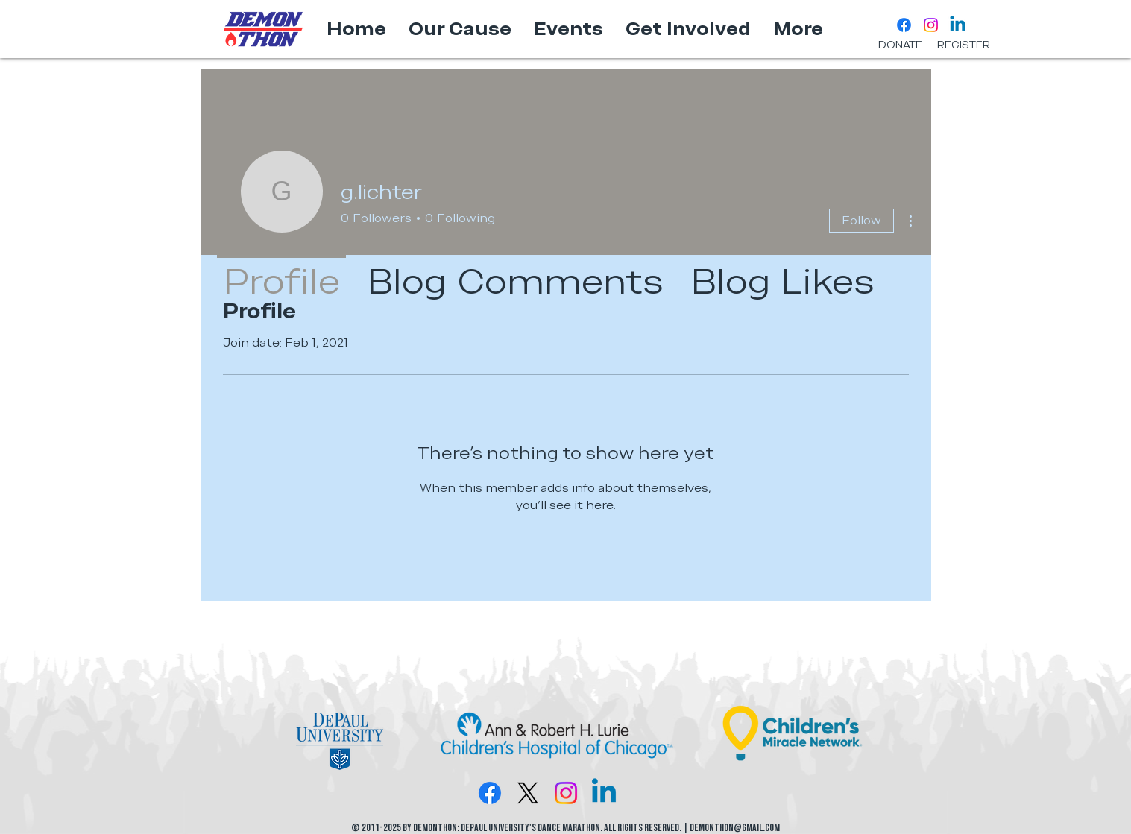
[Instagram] (931, 25)
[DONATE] (900, 45)
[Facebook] (904, 25)
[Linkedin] (957, 25)
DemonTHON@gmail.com (735, 827)
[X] (528, 793)
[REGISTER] (963, 45)
